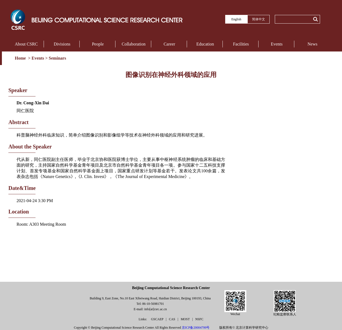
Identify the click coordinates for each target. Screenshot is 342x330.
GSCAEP (157, 319)
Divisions (62, 44)
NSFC (199, 319)
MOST (186, 319)
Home (21, 58)
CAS (172, 319)
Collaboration (134, 44)
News (312, 44)
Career (169, 44)
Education (205, 44)
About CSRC (26, 44)
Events (277, 44)
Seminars (57, 58)
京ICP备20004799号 (196, 327)
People (98, 44)
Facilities (241, 44)
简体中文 (258, 19)
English (236, 19)
